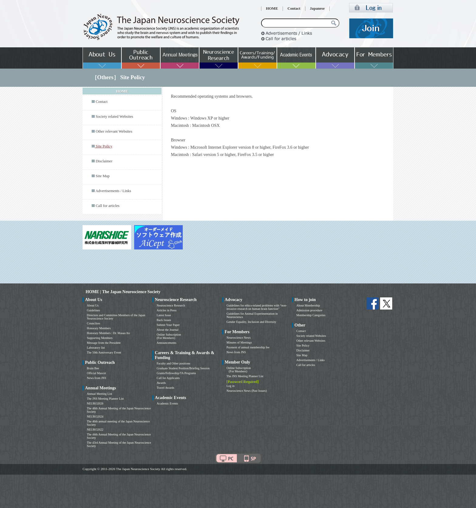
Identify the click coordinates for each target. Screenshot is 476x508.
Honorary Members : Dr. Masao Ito (108, 333)
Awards (161, 382)
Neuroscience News (238, 337)
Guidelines (93, 310)
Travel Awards (165, 387)
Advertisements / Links (113, 191)
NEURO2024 (95, 416)
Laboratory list (96, 347)
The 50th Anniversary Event (104, 352)
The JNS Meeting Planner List (105, 398)
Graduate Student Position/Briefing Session (183, 368)
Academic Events (167, 403)
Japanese (317, 8)
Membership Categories (310, 315)
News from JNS (96, 378)
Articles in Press (167, 310)
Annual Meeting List (99, 393)
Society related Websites (114, 116)
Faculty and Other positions (173, 363)
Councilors (93, 323)
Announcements (166, 342)
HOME (272, 8)
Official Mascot (96, 373)
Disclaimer (104, 161)
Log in (230, 386)
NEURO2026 (95, 403)
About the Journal (167, 329)
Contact (294, 8)
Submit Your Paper (168, 325)
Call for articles (107, 206)
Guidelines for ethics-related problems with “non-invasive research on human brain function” (256, 307)
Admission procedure (309, 310)
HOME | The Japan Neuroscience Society (123, 292)
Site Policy (303, 345)
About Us (93, 305)
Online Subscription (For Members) (169, 336)
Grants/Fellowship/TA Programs (176, 373)
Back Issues (164, 320)
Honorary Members (99, 328)
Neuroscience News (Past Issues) (246, 390)
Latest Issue (164, 315)
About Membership (308, 305)
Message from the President (104, 342)
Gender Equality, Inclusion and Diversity (251, 321)
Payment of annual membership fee (248, 347)
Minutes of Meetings (239, 342)
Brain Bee (93, 368)
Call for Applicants (168, 378)
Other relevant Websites (114, 131)
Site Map (103, 176)
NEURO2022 (95, 429)
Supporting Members (100, 338)
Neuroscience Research (171, 305)
